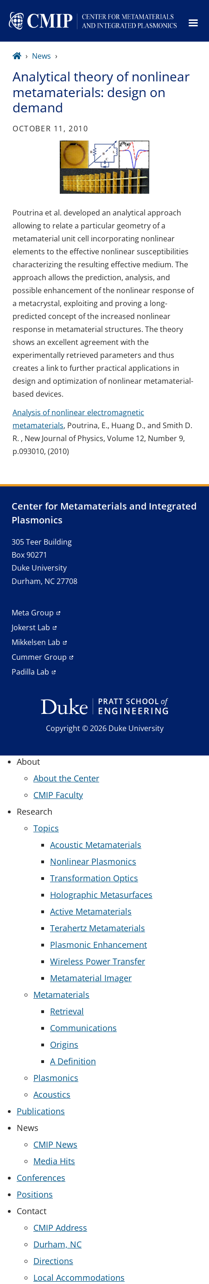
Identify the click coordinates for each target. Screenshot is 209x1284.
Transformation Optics (94, 878)
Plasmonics (55, 1077)
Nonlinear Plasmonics (93, 861)
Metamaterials (61, 994)
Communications (83, 1027)
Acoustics (51, 1094)
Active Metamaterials (91, 911)
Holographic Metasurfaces (101, 894)
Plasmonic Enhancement (98, 944)
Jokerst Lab (31, 627)
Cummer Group (39, 657)
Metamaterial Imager (91, 977)
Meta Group (33, 613)
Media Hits (54, 1161)
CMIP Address (60, 1227)
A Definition (73, 1061)
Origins (64, 1044)
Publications (41, 1111)
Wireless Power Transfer (97, 961)
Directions (53, 1260)
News (41, 56)
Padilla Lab (30, 672)
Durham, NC (57, 1244)
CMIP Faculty (58, 794)
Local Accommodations (79, 1277)
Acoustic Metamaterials (95, 844)
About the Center (66, 778)
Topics (46, 828)
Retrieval (67, 1011)
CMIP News (55, 1144)
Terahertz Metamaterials (97, 928)
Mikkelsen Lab (36, 642)
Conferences (41, 1177)
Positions (35, 1194)
